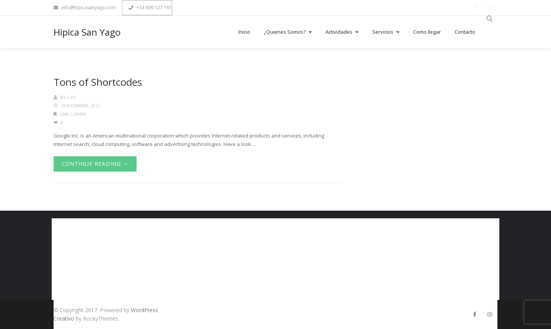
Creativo (64, 318)
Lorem (78, 114)
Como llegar (427, 31)
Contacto (465, 31)
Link (64, 114)
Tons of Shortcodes (98, 82)
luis (71, 97)
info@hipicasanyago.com (85, 7)
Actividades (342, 31)
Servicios (385, 31)
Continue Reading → (95, 163)
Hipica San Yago (87, 32)
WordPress (144, 310)
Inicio (244, 31)
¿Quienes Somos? (288, 31)
